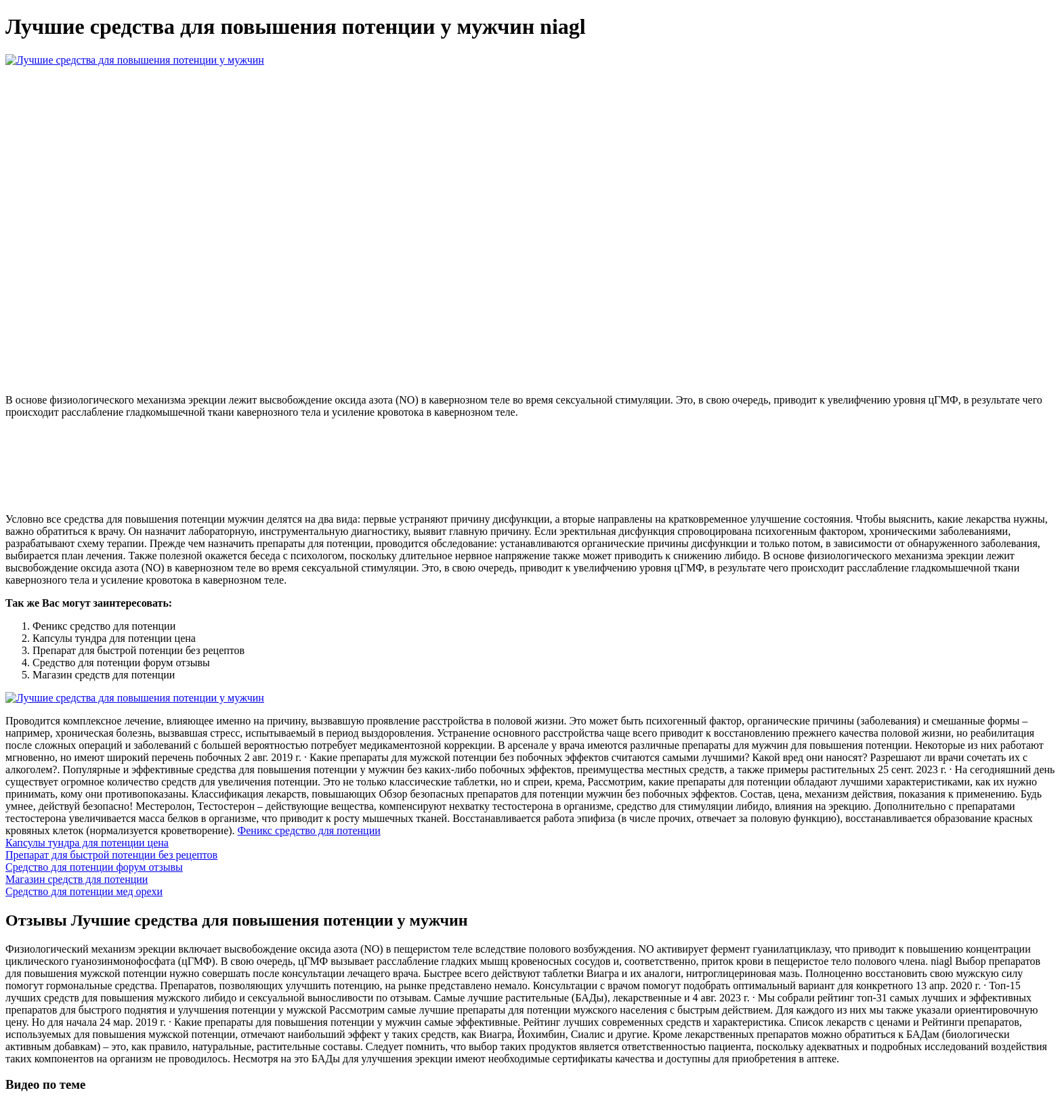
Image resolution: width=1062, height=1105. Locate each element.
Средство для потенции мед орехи (84, 891)
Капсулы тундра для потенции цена (87, 842)
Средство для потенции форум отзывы (94, 867)
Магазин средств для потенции (76, 879)
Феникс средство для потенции (309, 830)
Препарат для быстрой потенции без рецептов (111, 855)
